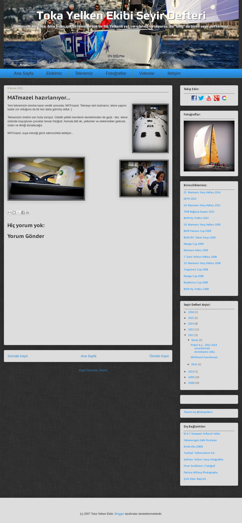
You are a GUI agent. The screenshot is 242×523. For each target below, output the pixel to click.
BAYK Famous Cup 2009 (197, 231)
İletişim (174, 73)
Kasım (195, 340)
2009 (191, 377)
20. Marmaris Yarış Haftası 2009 (202, 224)
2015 (191, 318)
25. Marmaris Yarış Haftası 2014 (202, 192)
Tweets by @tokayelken (198, 412)
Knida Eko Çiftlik (193, 446)
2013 (191, 329)
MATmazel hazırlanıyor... (205, 357)
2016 (191, 312)
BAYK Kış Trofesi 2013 (196, 218)
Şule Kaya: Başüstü (195, 479)
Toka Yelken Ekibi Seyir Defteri (121, 15)
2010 (191, 371)
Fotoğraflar (116, 73)
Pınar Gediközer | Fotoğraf (199, 466)
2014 (191, 323)
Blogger (119, 513)
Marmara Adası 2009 (196, 250)
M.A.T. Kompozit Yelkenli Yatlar (202, 433)
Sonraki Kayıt (18, 356)
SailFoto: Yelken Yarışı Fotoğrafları (203, 459)
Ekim (194, 364)
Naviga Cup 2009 (193, 244)
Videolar (147, 73)
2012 (191, 335)
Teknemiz (84, 73)
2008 (191, 383)
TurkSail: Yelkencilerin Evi (199, 453)
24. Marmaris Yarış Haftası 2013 (202, 205)
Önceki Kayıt (159, 356)
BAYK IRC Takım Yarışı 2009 (199, 237)
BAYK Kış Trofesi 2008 (196, 289)
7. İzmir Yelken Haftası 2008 (200, 257)
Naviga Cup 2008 (193, 276)
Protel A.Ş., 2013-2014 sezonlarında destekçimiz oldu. (204, 348)
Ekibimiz (54, 73)
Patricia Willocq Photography (201, 472)
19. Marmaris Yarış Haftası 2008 (202, 263)
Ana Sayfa (23, 73)
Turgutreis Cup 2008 (196, 269)
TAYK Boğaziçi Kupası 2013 (199, 211)
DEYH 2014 (190, 199)
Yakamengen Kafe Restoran (200, 440)
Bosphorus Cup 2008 (196, 282)
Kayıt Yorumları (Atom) (93, 370)
